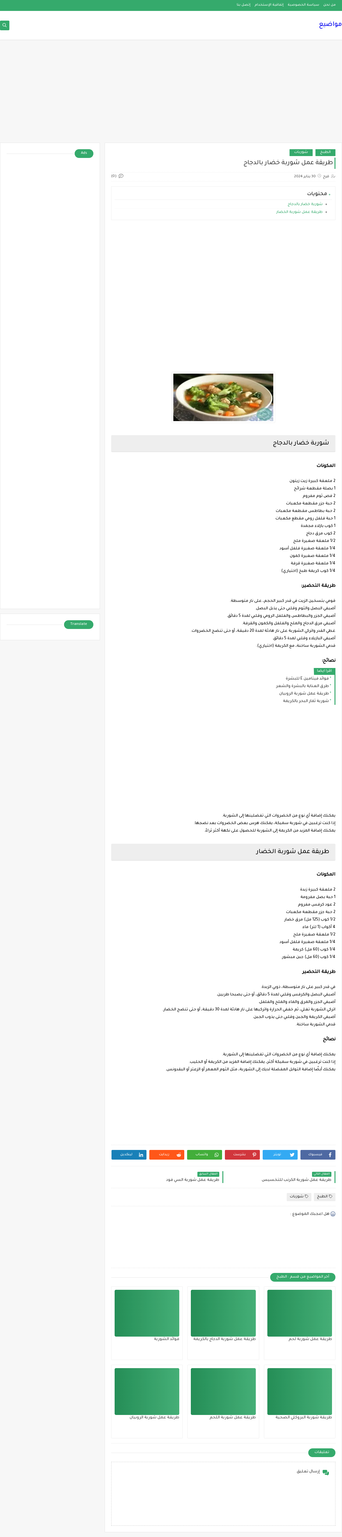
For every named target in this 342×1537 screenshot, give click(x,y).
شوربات (301, 152)
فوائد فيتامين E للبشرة (307, 679)
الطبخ (325, 152)
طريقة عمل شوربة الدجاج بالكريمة (224, 1339)
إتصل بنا (243, 5)
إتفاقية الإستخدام (269, 5)
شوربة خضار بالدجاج (305, 205)
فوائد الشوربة (166, 1339)
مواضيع (330, 25)
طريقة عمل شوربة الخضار (299, 212)
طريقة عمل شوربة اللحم (233, 1418)
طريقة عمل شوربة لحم (310, 1339)
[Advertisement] (171, 94)
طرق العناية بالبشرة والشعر (302, 686)
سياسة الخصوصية (303, 5)
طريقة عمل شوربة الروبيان (304, 694)
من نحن (329, 5)
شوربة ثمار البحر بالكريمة (306, 701)
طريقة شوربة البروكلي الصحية (303, 1418)
